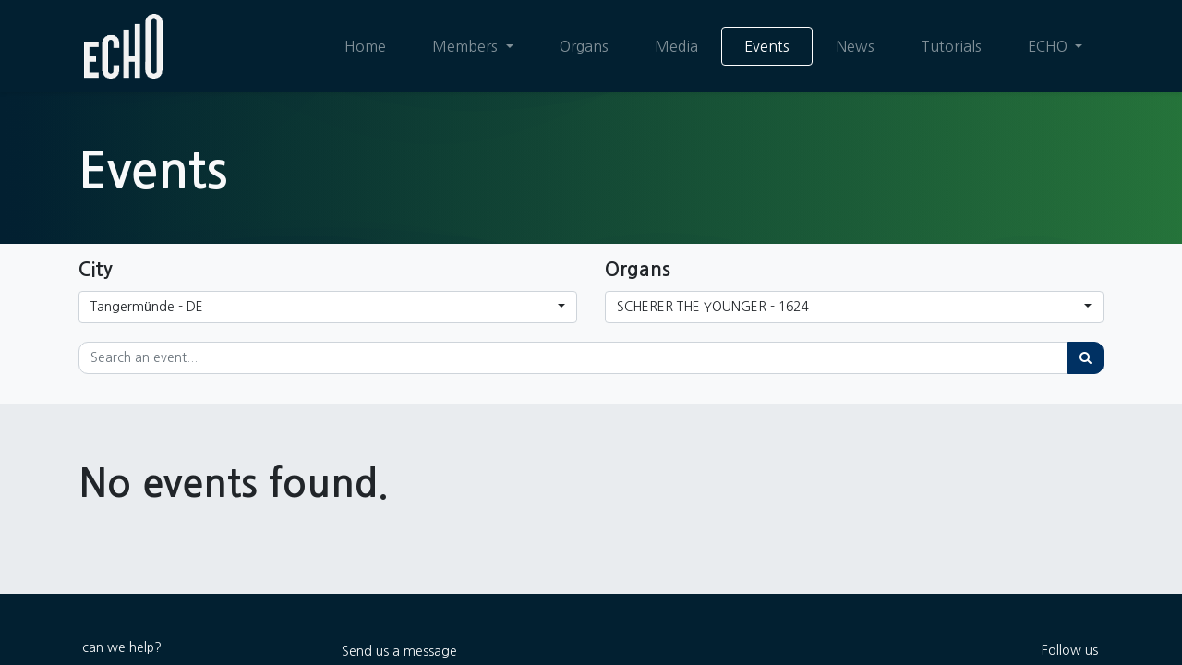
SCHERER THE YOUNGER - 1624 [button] (712, 306)
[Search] (1085, 358)
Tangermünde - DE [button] (146, 306)
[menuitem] (364, 46)
